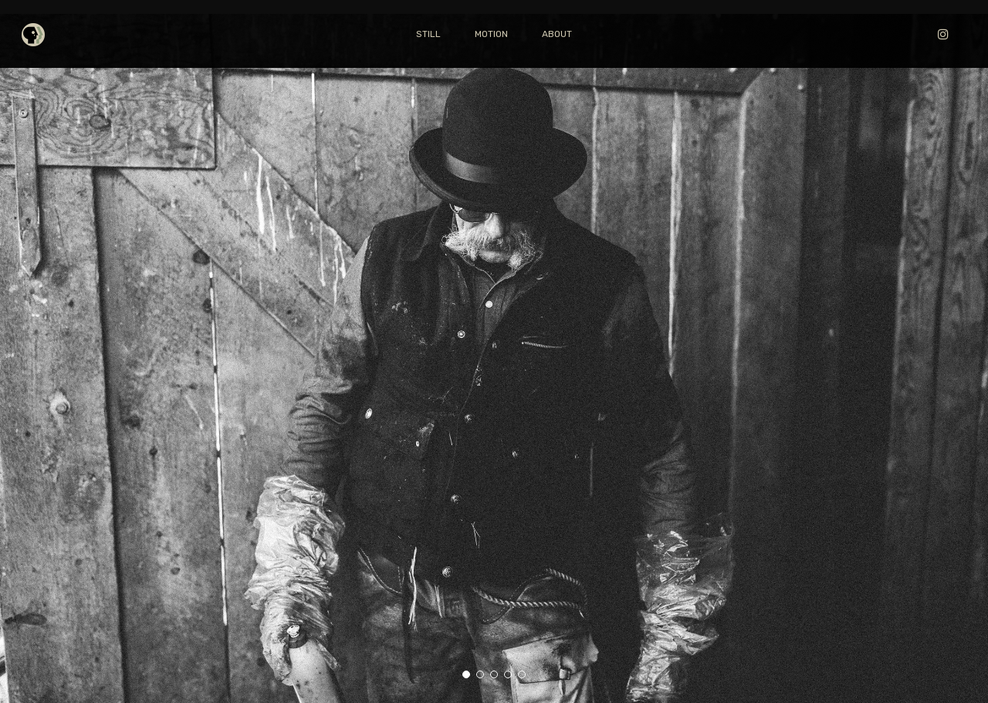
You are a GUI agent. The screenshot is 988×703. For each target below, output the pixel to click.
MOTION (491, 34)
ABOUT (557, 34)
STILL (428, 34)
